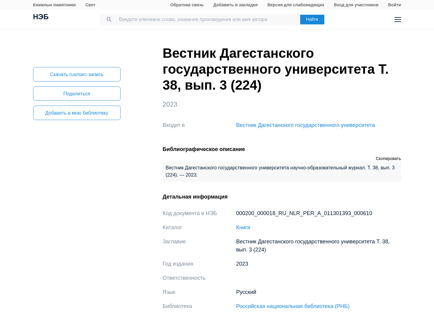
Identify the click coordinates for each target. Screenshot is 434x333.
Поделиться (76, 93)
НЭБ (41, 17)
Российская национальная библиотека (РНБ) (293, 306)
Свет (90, 4)
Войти (394, 4)
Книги (243, 227)
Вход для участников (356, 4)
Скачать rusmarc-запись (77, 74)
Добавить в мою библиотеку (76, 113)
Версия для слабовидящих (295, 4)
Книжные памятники (54, 4)
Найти (312, 19)
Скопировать (388, 158)
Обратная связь (187, 4)
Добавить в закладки (235, 4)
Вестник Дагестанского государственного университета (305, 125)
